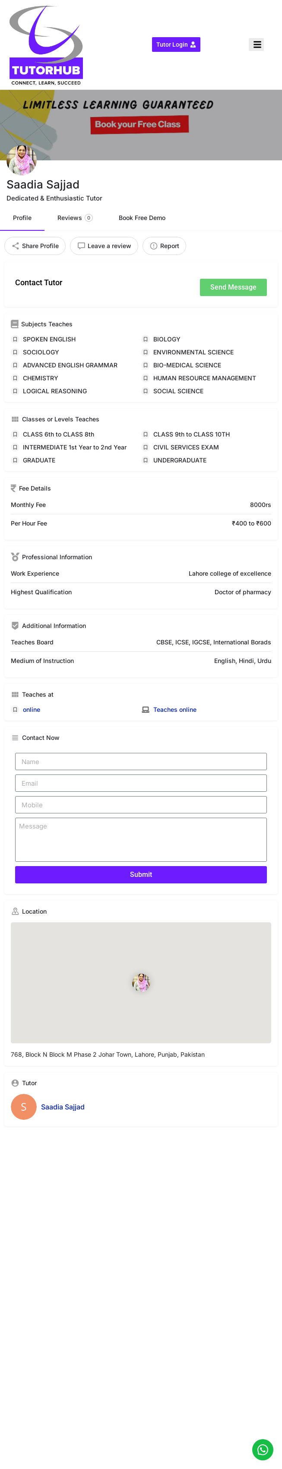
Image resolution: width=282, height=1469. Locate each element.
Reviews (75, 218)
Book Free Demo (142, 217)
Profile (22, 217)
